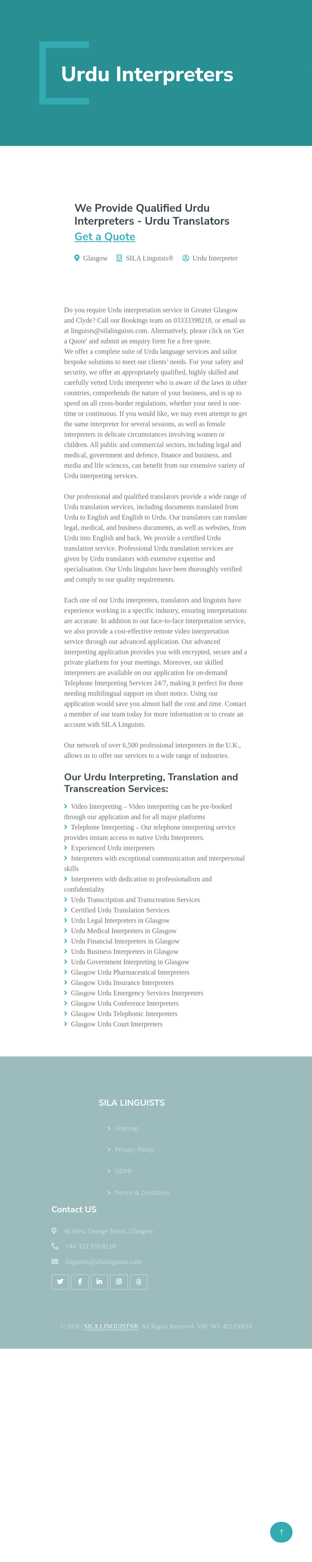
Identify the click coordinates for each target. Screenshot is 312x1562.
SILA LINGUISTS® (111, 1326)
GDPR (123, 1171)
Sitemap (127, 1128)
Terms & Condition (142, 1193)
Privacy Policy (134, 1149)
